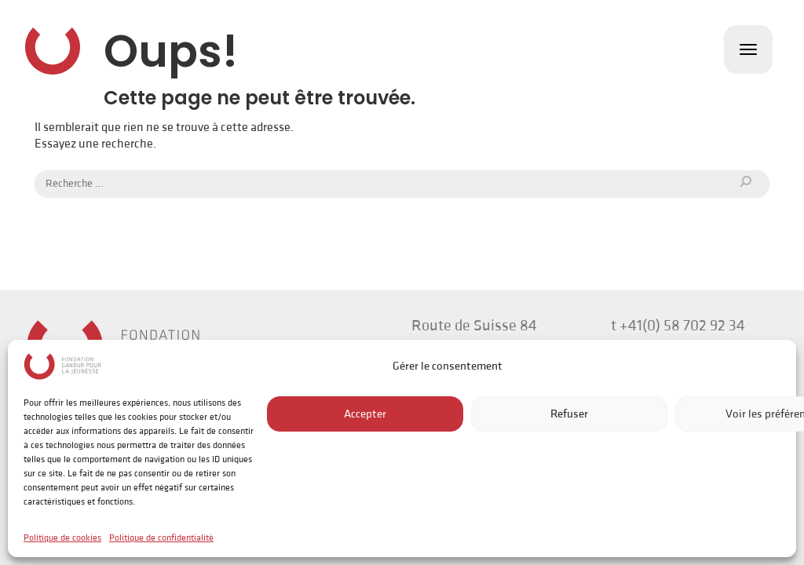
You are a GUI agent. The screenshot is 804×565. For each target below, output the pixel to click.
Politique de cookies (62, 538)
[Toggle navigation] (748, 49)
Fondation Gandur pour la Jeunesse (52, 51)
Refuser (569, 413)
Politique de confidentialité (161, 538)
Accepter (365, 413)
